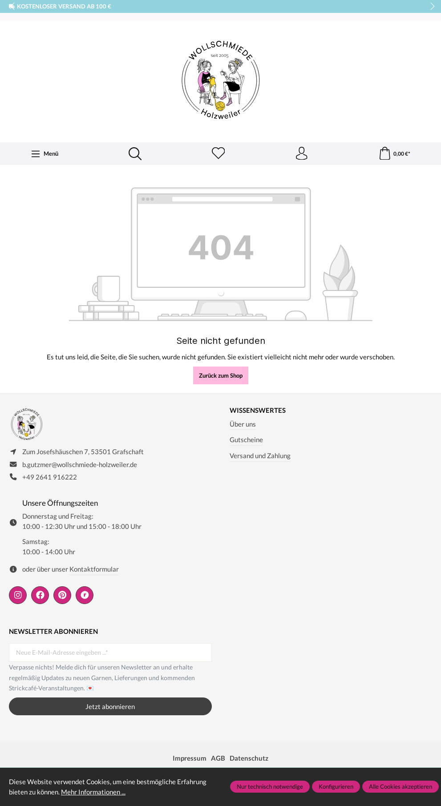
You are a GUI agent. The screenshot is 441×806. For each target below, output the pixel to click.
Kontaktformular (94, 569)
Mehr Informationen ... (93, 792)
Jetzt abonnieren (110, 707)
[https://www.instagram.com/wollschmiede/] (18, 595)
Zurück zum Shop (221, 375)
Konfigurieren (336, 786)
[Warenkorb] (394, 154)
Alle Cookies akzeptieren (400, 786)
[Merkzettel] (218, 154)
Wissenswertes (258, 410)
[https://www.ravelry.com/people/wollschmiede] (84, 595)
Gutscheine (246, 440)
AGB (218, 758)
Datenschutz (249, 758)
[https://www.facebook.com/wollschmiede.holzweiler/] (40, 595)
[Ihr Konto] (301, 154)
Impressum (189, 758)
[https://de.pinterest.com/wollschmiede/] (62, 595)
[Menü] (45, 154)
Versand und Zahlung (260, 456)
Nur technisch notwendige (270, 786)
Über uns (243, 424)
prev (13, 6)
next (429, 6)
